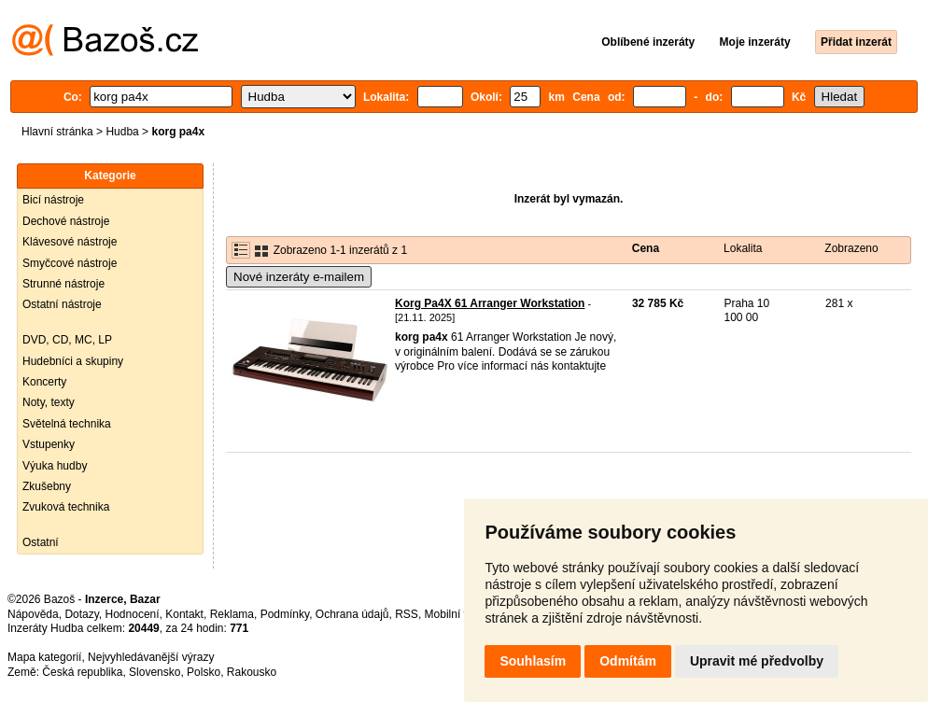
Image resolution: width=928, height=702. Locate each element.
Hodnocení (132, 614)
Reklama (232, 614)
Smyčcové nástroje (69, 263)
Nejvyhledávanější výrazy (151, 657)
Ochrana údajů (352, 614)
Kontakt (184, 614)
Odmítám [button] (627, 660)
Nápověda (33, 614)
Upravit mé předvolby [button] (756, 660)
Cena (645, 248)
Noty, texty (48, 402)
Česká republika (82, 672)
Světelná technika (66, 423)
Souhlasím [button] (532, 660)
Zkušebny (46, 486)
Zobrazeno (851, 248)
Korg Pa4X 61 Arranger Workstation (489, 303)
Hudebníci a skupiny (72, 361)
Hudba (121, 131)
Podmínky (284, 614)
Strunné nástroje (63, 283)
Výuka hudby (54, 465)
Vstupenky (48, 444)
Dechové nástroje (65, 221)
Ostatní (40, 542)
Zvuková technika (65, 506)
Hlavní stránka (57, 131)
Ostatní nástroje (62, 304)
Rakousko (251, 672)
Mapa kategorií (44, 657)
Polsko (203, 672)
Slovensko (154, 672)
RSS (406, 614)
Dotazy (81, 614)
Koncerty (44, 381)
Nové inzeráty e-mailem (298, 277)
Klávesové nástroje (69, 241)
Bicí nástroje (53, 199)
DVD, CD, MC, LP (67, 339)
